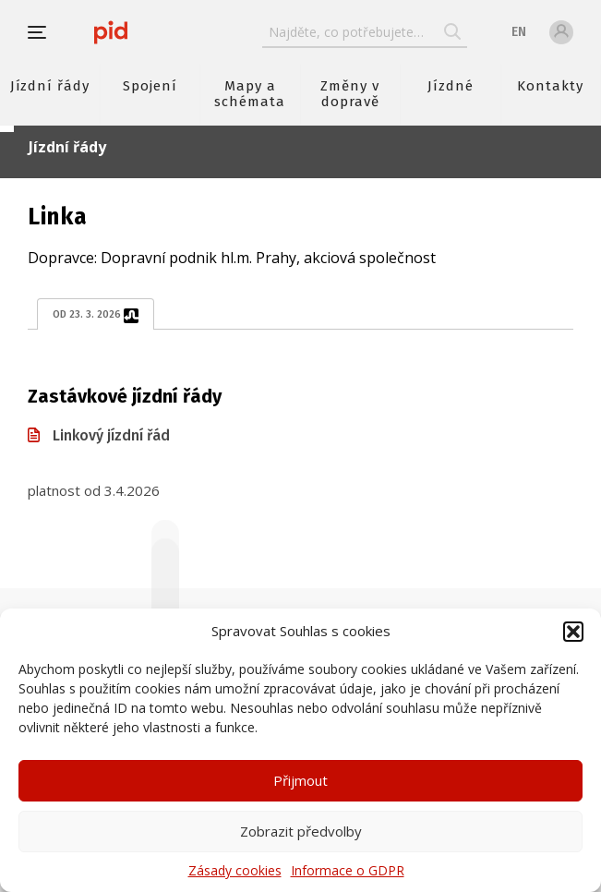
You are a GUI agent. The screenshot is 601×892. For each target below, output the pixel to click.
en (518, 32)
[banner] (110, 32)
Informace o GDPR (347, 870)
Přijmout (300, 780)
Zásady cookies (235, 870)
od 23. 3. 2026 (95, 314)
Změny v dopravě (349, 94)
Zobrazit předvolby (301, 831)
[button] (573, 631)
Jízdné (450, 86)
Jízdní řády (50, 86)
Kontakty (550, 86)
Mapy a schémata (249, 94)
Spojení (150, 86)
